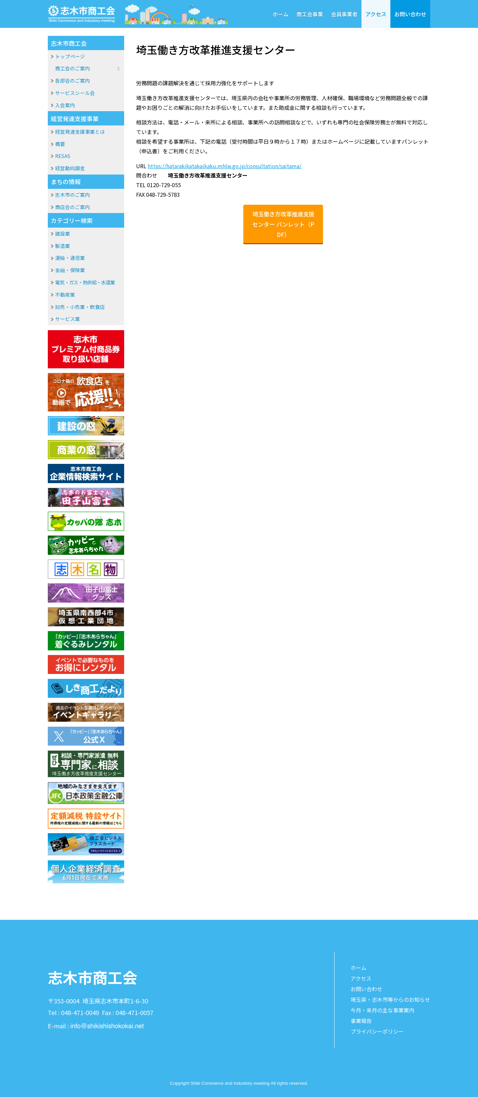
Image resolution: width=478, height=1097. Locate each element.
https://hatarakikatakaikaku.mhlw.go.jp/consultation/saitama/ (224, 166)
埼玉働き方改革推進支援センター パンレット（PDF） (283, 224)
